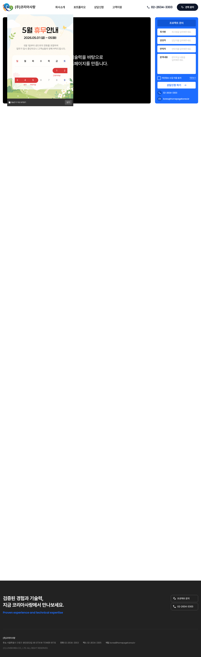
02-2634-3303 (159, 7)
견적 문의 (187, 7)
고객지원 (117, 7)
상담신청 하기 (174, 85)
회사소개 (60, 7)
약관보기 (193, 78)
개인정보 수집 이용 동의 (169, 77)
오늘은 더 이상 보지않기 (18, 102)
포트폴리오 (79, 7)
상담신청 (99, 7)
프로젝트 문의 (181, 599)
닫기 (68, 102)
